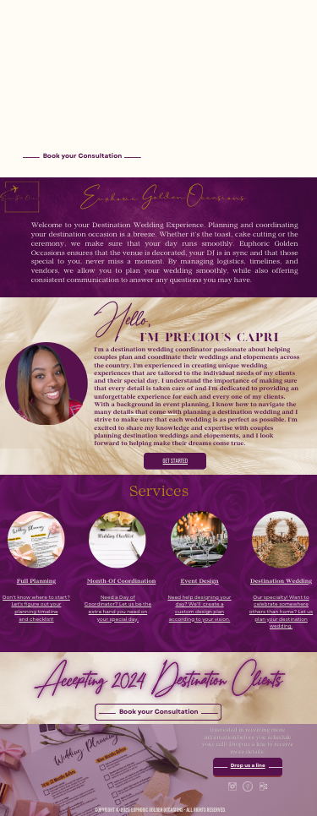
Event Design (199, 582)
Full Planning (36, 582)
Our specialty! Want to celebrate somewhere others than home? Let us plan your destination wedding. (281, 612)
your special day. (118, 620)
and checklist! (36, 620)
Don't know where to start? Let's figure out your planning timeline (36, 605)
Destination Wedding (281, 582)
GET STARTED (175, 461)
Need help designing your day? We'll (199, 602)
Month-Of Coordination (121, 582)
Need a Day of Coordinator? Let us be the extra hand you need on (118, 605)
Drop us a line (248, 766)
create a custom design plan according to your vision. (200, 612)
